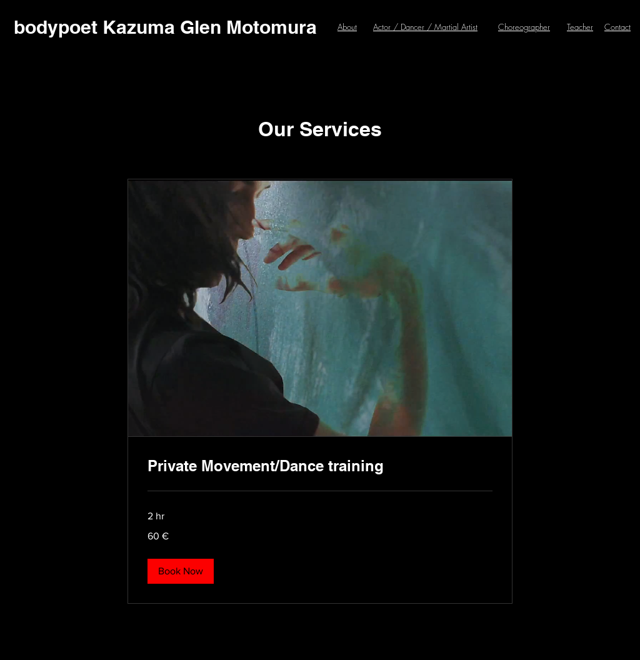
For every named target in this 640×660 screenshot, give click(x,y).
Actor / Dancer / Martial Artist (425, 26)
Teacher (580, 26)
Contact (617, 26)
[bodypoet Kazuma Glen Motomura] (165, 27)
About (347, 26)
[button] (181, 571)
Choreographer (524, 26)
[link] (320, 466)
